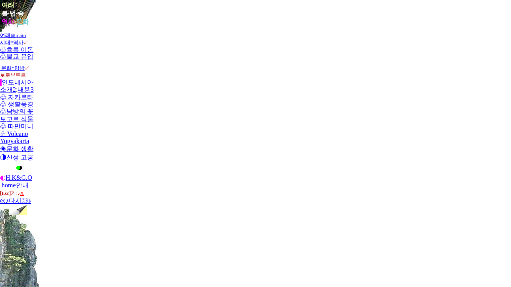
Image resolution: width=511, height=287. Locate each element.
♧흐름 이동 (16, 49)
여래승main (13, 35)
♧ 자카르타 (16, 97)
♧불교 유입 (16, 56)
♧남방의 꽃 (16, 111)
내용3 (25, 89)
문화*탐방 (12, 68)
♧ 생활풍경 (16, 104)
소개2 (8, 89)
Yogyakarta (14, 141)
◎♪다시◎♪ (15, 200)
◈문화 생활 (16, 148)
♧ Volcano (14, 133)
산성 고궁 (19, 157)
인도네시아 (16, 82)
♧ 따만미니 (16, 126)
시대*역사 (11, 42)
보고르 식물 (16, 119)
